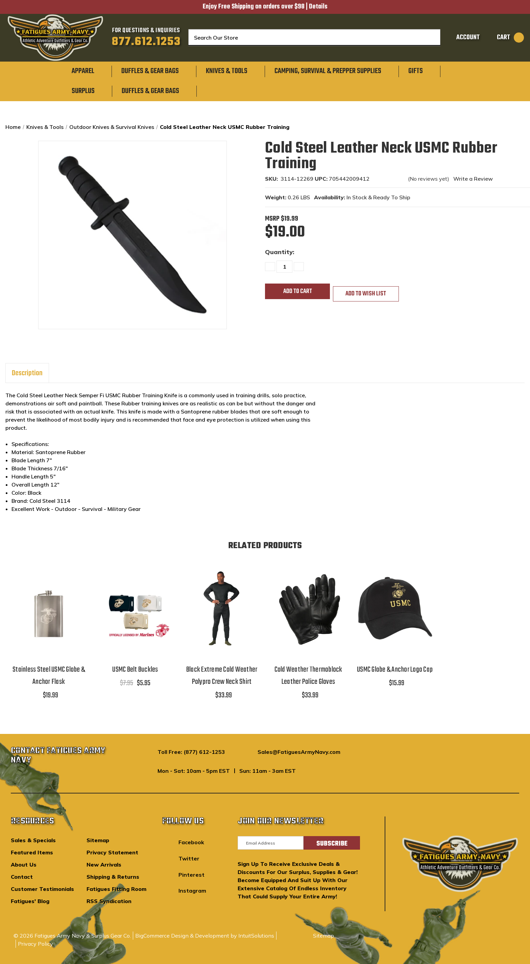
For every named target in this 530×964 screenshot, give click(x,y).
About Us (24, 864)
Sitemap (98, 840)
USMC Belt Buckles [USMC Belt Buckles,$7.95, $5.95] (135, 669)
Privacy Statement (112, 852)
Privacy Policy (35, 943)
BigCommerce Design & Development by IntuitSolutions (204, 935)
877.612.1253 (146, 42)
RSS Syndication (109, 901)
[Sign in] (461, 37)
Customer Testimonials (42, 888)
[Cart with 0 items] (503, 37)
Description (27, 373)
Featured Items (32, 852)
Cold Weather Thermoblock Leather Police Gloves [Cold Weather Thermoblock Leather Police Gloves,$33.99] (308, 676)
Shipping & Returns (113, 876)
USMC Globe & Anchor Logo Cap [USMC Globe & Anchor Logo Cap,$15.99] (395, 669)
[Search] (430, 37)
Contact (22, 876)
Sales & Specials (33, 840)
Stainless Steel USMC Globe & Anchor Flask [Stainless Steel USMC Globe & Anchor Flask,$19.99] (49, 676)
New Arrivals (104, 864)
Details (318, 7)
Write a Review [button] (473, 178)
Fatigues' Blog (30, 901)
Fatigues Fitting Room (116, 888)
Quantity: (279, 252)
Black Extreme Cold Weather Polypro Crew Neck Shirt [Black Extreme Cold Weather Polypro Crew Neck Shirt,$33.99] (222, 676)
